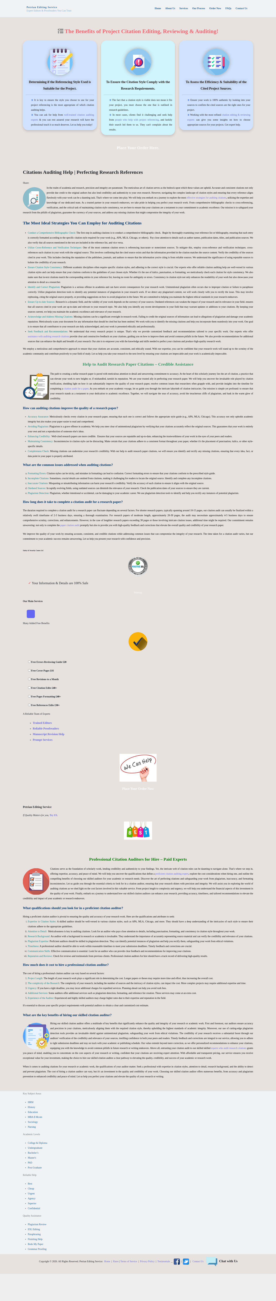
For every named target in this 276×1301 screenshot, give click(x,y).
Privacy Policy (147, 1261)
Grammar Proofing (37, 1249)
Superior (32, 1203)
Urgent (31, 1194)
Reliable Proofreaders (46, 728)
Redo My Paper (35, 1244)
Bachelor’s (33, 1153)
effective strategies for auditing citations (206, 197)
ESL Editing (34, 1229)
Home (107, 1261)
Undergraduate (35, 1148)
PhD (30, 1163)
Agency (32, 1199)
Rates (116, 1261)
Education (33, 1112)
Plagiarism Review (37, 1224)
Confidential (34, 1208)
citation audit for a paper (76, 388)
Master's (32, 1158)
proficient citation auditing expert (172, 874)
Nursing (32, 1127)
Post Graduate (35, 1168)
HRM (30, 1102)
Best (30, 1184)
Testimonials (163, 1261)
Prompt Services (42, 739)
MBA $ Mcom (35, 1117)
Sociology (33, 1122)
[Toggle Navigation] (31, 614)
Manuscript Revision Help (48, 734)
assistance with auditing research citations (48, 336)
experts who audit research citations (228, 1048)
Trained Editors (42, 723)
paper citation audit (69, 525)
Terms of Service (128, 1261)
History (31, 1107)
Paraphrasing (34, 1234)
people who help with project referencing (137, 119)
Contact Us (198, 1261)
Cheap (31, 1189)
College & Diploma (37, 1143)
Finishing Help (35, 1239)
